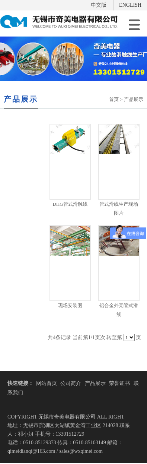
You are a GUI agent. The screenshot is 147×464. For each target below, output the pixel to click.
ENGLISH (130, 5)
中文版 (98, 5)
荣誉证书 (119, 383)
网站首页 (46, 383)
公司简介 (70, 383)
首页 (114, 99)
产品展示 (95, 383)
